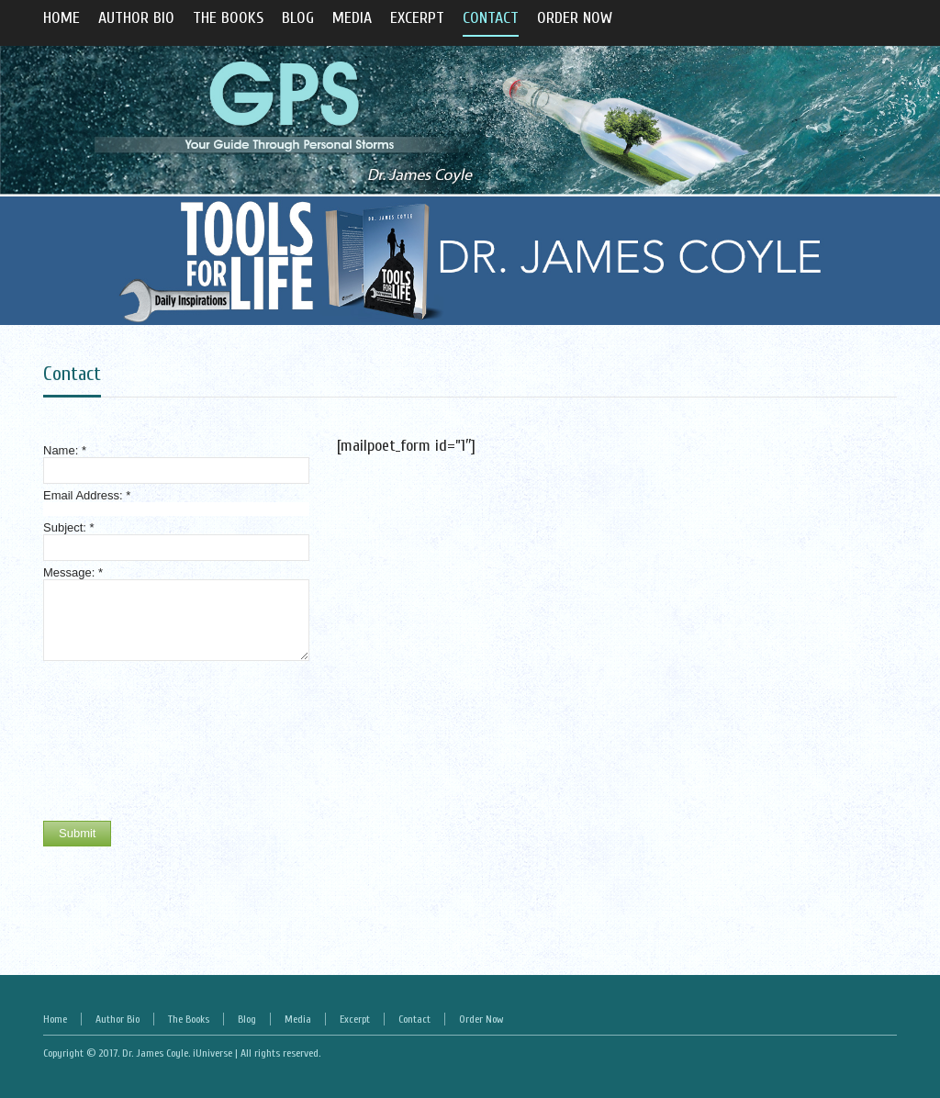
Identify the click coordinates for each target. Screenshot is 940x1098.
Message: (73, 572)
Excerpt (355, 1019)
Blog (247, 1019)
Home (55, 1019)
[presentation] (118, 741)
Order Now (481, 1019)
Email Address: (86, 495)
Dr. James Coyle (155, 1053)
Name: (64, 450)
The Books (188, 1019)
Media (298, 1019)
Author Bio (117, 1019)
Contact (72, 374)
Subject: (69, 527)
